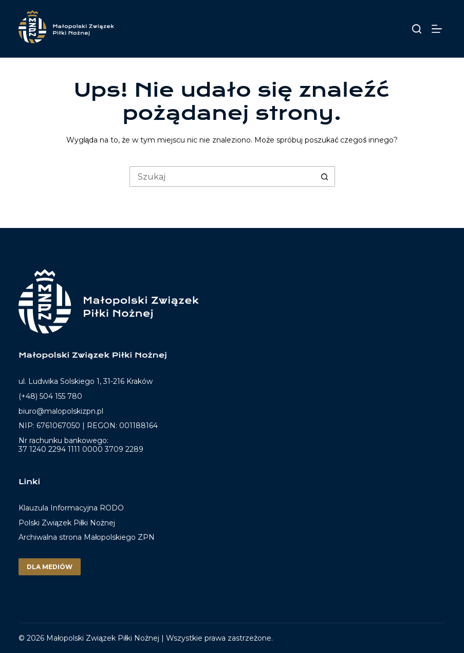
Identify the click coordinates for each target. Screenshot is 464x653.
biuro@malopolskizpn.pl (60, 411)
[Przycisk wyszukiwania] (324, 176)
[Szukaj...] (221, 176)
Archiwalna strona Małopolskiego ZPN (86, 537)
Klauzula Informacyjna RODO (71, 508)
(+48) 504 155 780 (50, 396)
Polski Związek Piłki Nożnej (66, 522)
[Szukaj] (416, 28)
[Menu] (439, 29)
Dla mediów (49, 567)
